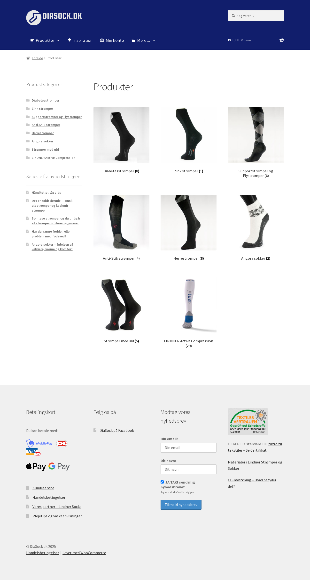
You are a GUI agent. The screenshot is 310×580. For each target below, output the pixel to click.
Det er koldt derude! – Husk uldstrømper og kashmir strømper (52, 205)
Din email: (169, 438)
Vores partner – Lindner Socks (56, 506)
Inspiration (83, 40)
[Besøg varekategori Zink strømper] (189, 140)
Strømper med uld (45, 149)
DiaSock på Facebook (117, 429)
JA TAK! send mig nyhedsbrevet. (178, 486)
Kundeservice (43, 487)
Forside (37, 58)
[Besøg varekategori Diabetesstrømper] (121, 140)
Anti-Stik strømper (46, 125)
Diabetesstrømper (45, 100)
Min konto (115, 40)
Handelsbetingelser (48, 496)
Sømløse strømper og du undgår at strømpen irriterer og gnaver (56, 220)
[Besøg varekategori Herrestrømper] (189, 227)
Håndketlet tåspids (46, 192)
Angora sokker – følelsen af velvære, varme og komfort (52, 246)
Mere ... (146, 40)
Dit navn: (168, 460)
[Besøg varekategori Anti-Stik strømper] (121, 227)
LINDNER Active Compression (53, 157)
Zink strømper (42, 108)
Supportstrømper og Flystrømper (57, 117)
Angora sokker (42, 141)
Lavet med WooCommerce (84, 552)
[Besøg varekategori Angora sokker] (256, 227)
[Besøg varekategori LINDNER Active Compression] (189, 312)
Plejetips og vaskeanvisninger (57, 515)
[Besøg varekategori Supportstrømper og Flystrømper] (256, 142)
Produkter (48, 40)
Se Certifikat (256, 449)
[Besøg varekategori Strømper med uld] (121, 310)
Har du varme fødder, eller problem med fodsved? (51, 233)
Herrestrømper (43, 133)
